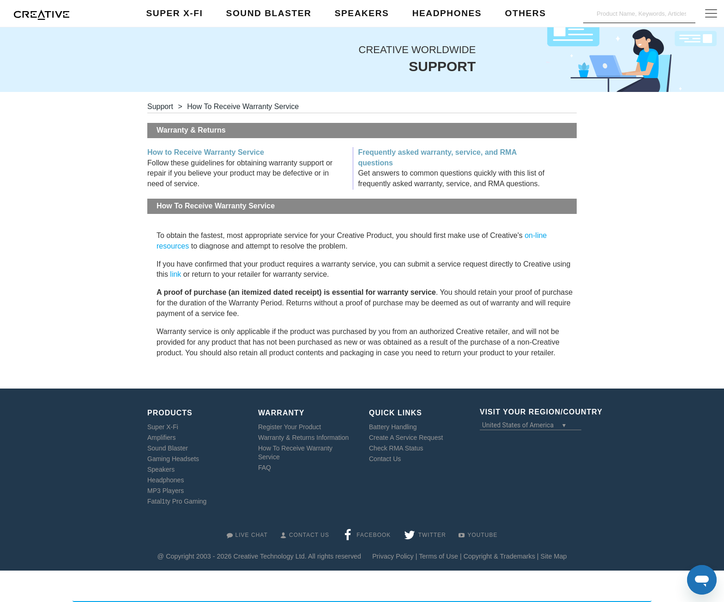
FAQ (264, 467)
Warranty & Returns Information (303, 437)
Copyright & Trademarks (499, 556)
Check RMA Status (396, 448)
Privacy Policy (393, 556)
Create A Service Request (406, 437)
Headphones (165, 480)
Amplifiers (161, 437)
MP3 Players (165, 490)
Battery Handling (393, 427)
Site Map (554, 556)
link (175, 274)
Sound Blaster (167, 448)
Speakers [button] (362, 13)
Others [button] (525, 13)
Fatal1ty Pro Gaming (176, 501)
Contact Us (385, 458)
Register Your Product (289, 427)
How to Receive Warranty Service (205, 152)
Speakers (161, 469)
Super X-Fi (162, 427)
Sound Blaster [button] (269, 13)
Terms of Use (438, 556)
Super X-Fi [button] (174, 13)
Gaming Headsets (173, 458)
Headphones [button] (447, 13)
